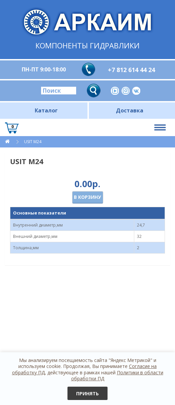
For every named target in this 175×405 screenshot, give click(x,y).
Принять (87, 393)
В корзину (87, 197)
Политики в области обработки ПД (117, 375)
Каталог (46, 110)
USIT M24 (32, 141)
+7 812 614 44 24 (131, 70)
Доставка (129, 110)
